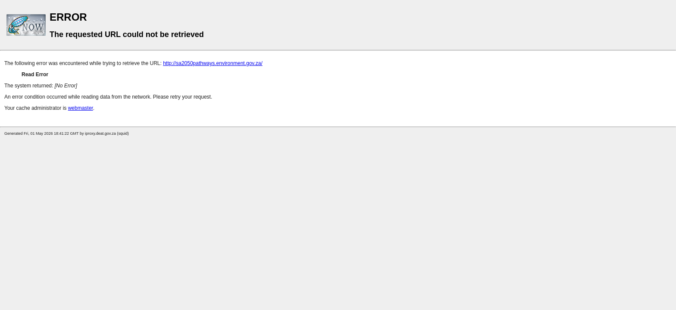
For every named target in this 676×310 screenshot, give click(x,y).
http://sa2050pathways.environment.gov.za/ (213, 63)
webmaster (80, 108)
